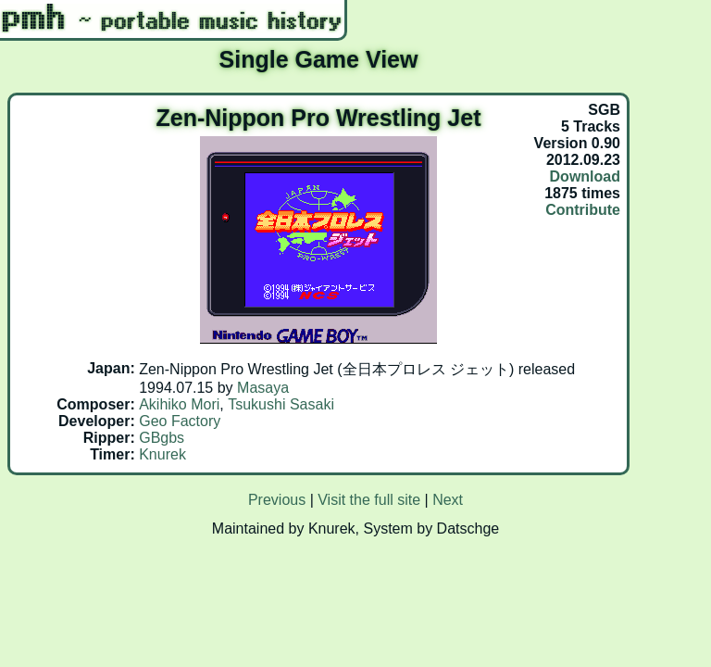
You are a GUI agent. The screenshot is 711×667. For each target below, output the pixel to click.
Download (585, 176)
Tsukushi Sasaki (281, 404)
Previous (277, 500)
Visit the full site (369, 500)
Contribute (582, 210)
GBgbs (161, 438)
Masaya (263, 388)
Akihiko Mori (179, 404)
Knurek (162, 454)
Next (447, 500)
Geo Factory (179, 421)
